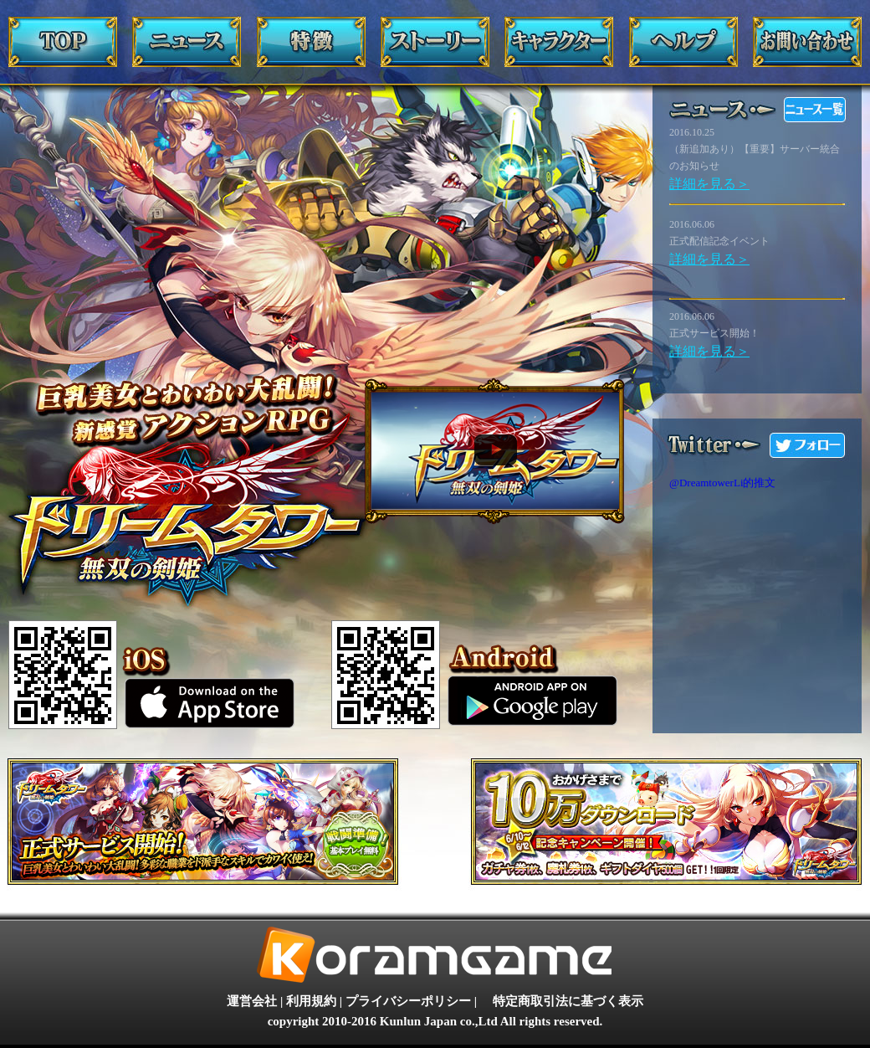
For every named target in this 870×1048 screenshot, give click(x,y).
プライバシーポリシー (408, 1001)
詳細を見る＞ (709, 184)
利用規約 (311, 1001)
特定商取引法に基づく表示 (568, 1001)
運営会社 (252, 1001)
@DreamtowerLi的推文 (722, 482)
